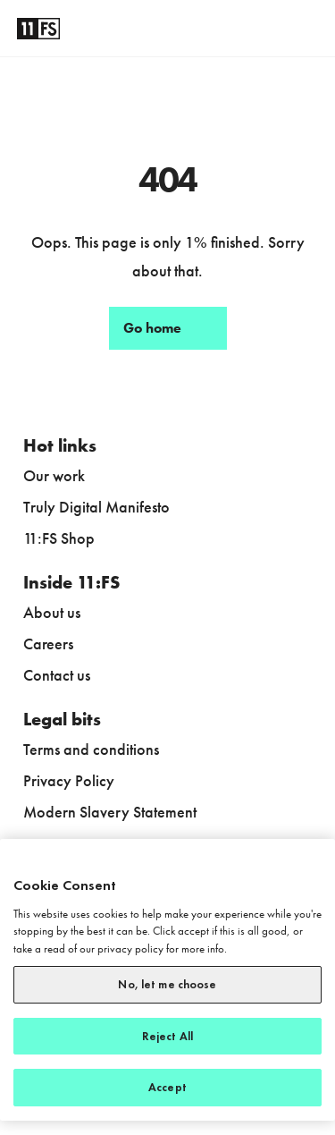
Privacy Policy (68, 780)
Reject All (167, 1036)
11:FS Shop (59, 538)
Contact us (56, 675)
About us (51, 612)
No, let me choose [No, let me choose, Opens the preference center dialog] (167, 984)
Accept (167, 1087)
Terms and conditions (91, 749)
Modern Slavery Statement (110, 811)
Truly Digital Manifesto (96, 506)
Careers (48, 643)
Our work (54, 475)
